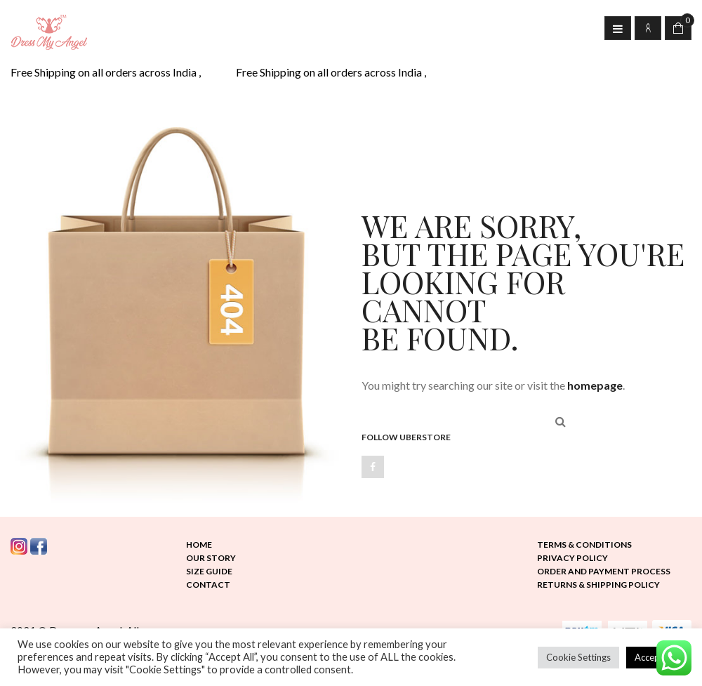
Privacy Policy (572, 558)
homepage (595, 385)
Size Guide (209, 571)
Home (199, 544)
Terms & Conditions (584, 544)
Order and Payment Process (603, 571)
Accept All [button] (655, 657)
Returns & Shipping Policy (598, 584)
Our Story (211, 558)
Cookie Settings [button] (578, 657)
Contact (208, 584)
